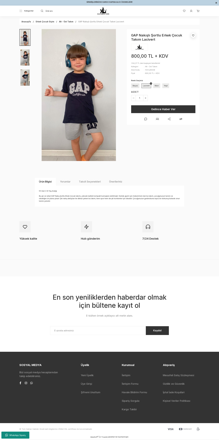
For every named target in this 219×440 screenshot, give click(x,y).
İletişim (126, 376)
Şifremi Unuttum (90, 393)
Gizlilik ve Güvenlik (174, 384)
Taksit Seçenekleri (90, 181)
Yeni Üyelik (87, 376)
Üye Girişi (86, 384)
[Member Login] (190, 11)
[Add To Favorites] (193, 35)
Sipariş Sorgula (130, 401)
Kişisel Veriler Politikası (176, 401)
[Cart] (197, 11)
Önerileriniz (115, 181)
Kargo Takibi (129, 410)
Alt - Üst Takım (151, 66)
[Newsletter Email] (109, 331)
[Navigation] (26, 11)
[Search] (65, 11)
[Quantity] (139, 98)
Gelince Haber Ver (163, 109)
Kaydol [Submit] (155, 331)
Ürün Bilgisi (45, 181)
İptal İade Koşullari (174, 393)
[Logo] (103, 11)
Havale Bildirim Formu (134, 393)
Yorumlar (65, 181)
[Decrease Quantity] (133, 98)
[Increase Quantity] (145, 98)
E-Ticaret (103, 438)
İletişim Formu (130, 384)
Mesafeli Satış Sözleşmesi (178, 376)
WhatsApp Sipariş (15, 435)
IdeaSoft (94, 438)
